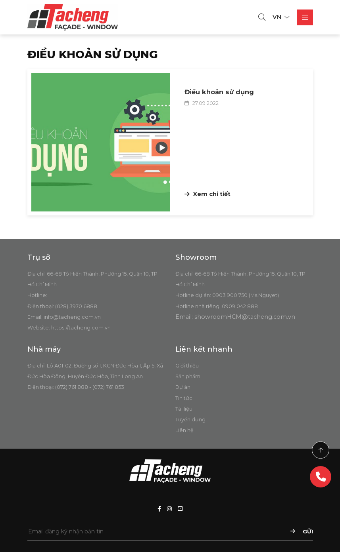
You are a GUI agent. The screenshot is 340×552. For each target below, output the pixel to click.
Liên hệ (184, 430)
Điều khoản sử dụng (219, 92)
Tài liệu (183, 409)
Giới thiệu (187, 366)
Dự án (182, 387)
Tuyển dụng (190, 420)
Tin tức (183, 398)
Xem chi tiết (207, 194)
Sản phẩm (187, 376)
